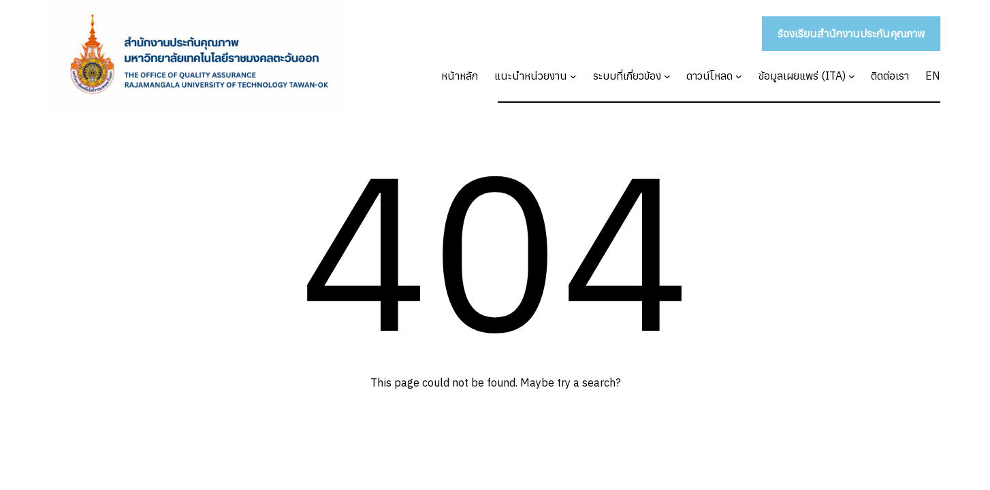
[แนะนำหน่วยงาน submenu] (573, 76)
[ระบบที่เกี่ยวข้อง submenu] (667, 76)
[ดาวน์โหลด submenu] (738, 76)
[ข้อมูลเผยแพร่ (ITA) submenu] (851, 76)
